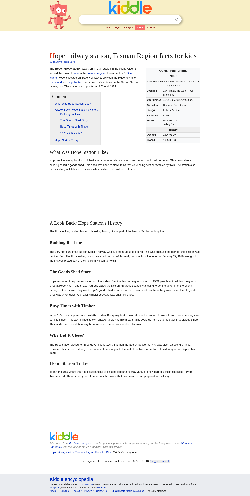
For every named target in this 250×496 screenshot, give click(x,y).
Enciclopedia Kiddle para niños (128, 491)
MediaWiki (102, 487)
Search (177, 19)
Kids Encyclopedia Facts (62, 61)
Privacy (88, 491)
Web (108, 27)
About (77, 491)
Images (116, 27)
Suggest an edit (159, 461)
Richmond (56, 82)
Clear (170, 19)
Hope (75, 73)
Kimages (128, 27)
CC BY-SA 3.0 (85, 484)
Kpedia (139, 27)
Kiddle (53, 491)
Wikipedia (55, 487)
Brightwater (74, 82)
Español (151, 27)
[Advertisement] (125, 40)
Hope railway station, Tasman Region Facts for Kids (80, 452)
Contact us (101, 491)
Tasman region (96, 73)
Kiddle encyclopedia (81, 443)
